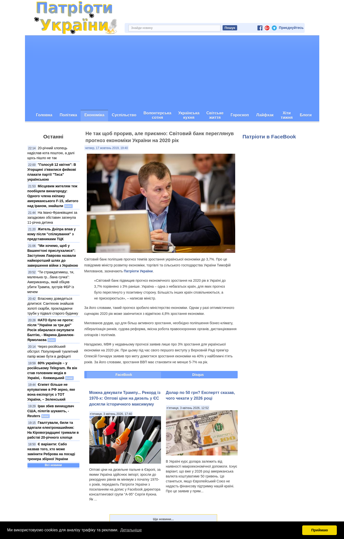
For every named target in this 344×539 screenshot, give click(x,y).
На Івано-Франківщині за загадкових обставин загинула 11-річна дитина (52, 217)
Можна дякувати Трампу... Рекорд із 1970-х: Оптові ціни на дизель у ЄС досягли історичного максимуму (125, 398)
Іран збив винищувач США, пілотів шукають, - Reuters (50, 411)
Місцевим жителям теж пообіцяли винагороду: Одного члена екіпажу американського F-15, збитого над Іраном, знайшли (52, 196)
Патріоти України (138, 271)
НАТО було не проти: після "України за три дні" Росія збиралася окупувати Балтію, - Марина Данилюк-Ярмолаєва (50, 330)
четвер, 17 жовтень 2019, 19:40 (106, 148)
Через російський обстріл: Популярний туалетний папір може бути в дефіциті (52, 351)
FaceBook (123, 375)
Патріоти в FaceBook (269, 136)
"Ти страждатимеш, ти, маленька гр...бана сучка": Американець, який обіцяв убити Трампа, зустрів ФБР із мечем (50, 282)
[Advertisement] (172, 72)
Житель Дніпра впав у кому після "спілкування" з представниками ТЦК (51, 234)
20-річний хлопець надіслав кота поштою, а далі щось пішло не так (51, 153)
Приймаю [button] (319, 530)
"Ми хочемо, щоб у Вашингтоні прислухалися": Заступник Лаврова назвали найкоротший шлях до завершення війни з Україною (52, 255)
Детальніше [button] (131, 530)
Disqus (198, 375)
